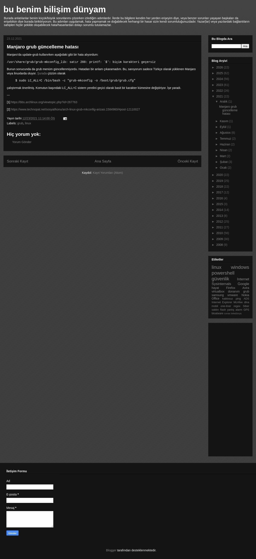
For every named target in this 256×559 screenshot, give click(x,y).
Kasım (224, 121)
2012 (220, 221)
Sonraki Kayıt (17, 161)
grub (20, 123)
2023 (220, 85)
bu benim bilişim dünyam (54, 9)
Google (243, 284)
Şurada (42, 73)
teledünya (236, 313)
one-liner (226, 306)
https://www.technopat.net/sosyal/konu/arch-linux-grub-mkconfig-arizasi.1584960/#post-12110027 (75, 109)
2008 (220, 244)
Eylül (223, 127)
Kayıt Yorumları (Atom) (108, 172)
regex (237, 306)
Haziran (225, 144)
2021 (220, 96)
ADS (246, 298)
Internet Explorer (222, 302)
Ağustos (225, 132)
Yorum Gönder (22, 142)
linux (28, 123)
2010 (220, 233)
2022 (220, 90)
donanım (234, 291)
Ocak (224, 167)
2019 (220, 180)
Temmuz (226, 138)
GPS (246, 309)
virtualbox (218, 291)
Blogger (111, 550)
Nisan (224, 150)
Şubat (224, 162)
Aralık (224, 101)
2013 (220, 215)
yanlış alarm (234, 309)
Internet (243, 279)
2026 (220, 67)
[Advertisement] (229, 388)
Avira (245, 288)
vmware (232, 295)
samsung (218, 295)
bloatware (217, 313)
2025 (220, 73)
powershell (223, 273)
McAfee (238, 302)
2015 (220, 204)
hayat (215, 288)
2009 (220, 239)
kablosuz (227, 298)
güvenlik (220, 278)
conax (227, 313)
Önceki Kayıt (188, 161)
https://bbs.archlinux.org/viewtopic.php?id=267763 (44, 102)
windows (240, 267)
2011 (220, 227)
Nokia (245, 295)
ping (238, 298)
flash (223, 309)
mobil (215, 306)
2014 (220, 209)
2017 (220, 192)
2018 (220, 186)
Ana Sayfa (103, 161)
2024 (220, 79)
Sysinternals (221, 284)
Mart (223, 156)
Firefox (230, 288)
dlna (246, 302)
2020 (220, 175)
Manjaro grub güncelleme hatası (228, 110)
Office (215, 298)
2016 (220, 198)
